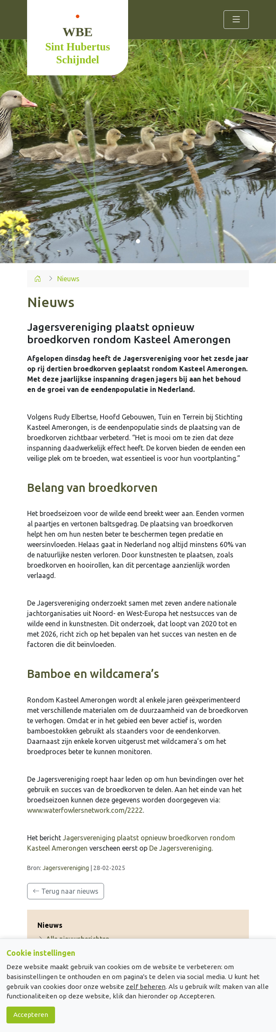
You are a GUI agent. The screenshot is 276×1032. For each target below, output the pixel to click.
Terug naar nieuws (65, 891)
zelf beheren (146, 986)
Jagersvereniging (66, 867)
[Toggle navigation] (236, 19)
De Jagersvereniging (180, 848)
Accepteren (30, 1014)
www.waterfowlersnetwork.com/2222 (85, 810)
